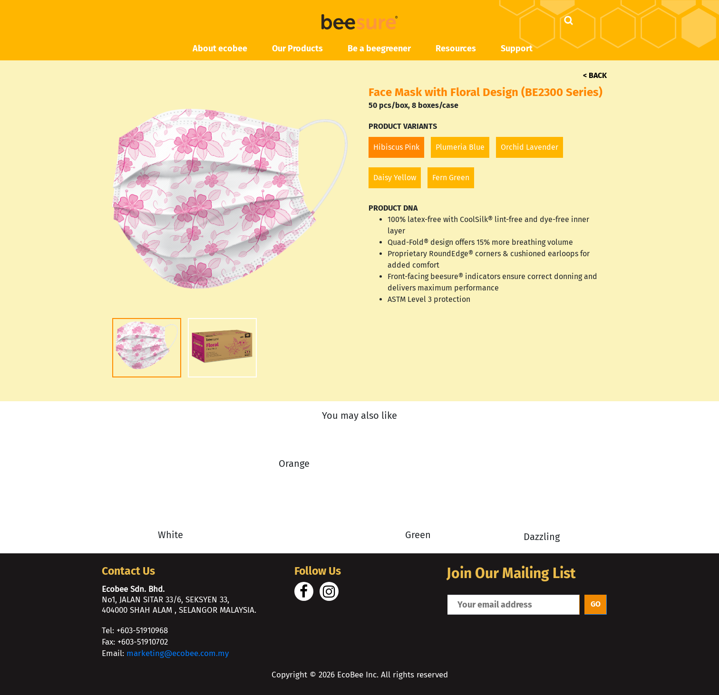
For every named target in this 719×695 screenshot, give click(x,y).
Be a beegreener (379, 48)
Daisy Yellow (394, 177)
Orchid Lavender (529, 147)
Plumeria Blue (460, 147)
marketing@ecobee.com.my (177, 653)
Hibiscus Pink (396, 147)
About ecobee (220, 48)
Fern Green (450, 177)
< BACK (595, 75)
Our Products (297, 48)
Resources (456, 48)
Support (517, 48)
